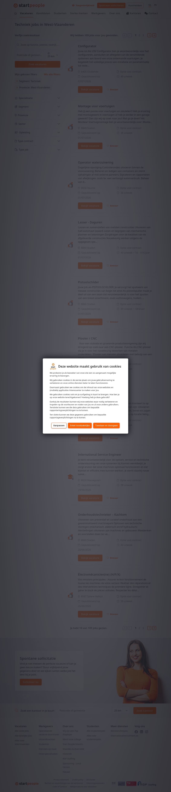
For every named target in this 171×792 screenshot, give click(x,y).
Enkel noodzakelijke (80, 425)
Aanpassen (59, 425)
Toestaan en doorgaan (106, 425)
